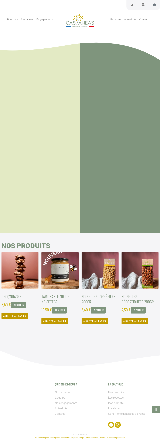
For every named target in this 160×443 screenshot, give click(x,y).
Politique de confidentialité (61, 437)
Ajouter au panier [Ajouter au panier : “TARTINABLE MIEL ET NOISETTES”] (54, 321)
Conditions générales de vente (126, 413)
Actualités (130, 19)
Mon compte (116, 403)
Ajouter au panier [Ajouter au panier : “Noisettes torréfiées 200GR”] (94, 321)
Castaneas (27, 19)
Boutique (12, 19)
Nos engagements (66, 403)
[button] (132, 5)
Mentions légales (42, 437)
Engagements (44, 19)
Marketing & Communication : (87, 437)
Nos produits (116, 392)
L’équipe (60, 397)
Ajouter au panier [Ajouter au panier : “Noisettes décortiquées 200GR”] (134, 321)
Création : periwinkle (116, 437)
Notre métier (63, 392)
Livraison (114, 408)
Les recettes (116, 397)
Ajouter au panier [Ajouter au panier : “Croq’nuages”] (14, 316)
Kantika (103, 437)
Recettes (115, 19)
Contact (144, 19)
